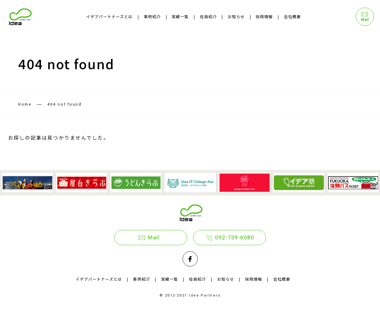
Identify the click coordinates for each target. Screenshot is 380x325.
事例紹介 (152, 16)
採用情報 (264, 16)
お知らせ (236, 16)
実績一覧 (180, 16)
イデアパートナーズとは (109, 16)
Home (24, 104)
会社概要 (292, 16)
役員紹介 (208, 16)
